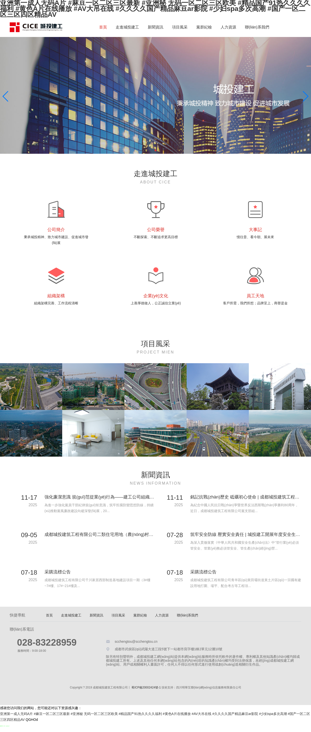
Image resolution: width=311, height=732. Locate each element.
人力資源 (228, 27)
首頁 (103, 27)
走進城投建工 (127, 27)
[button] (305, 96)
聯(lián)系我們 (257, 27)
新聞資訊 (155, 27)
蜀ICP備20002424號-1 (146, 687)
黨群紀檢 (204, 27)
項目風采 (180, 27)
